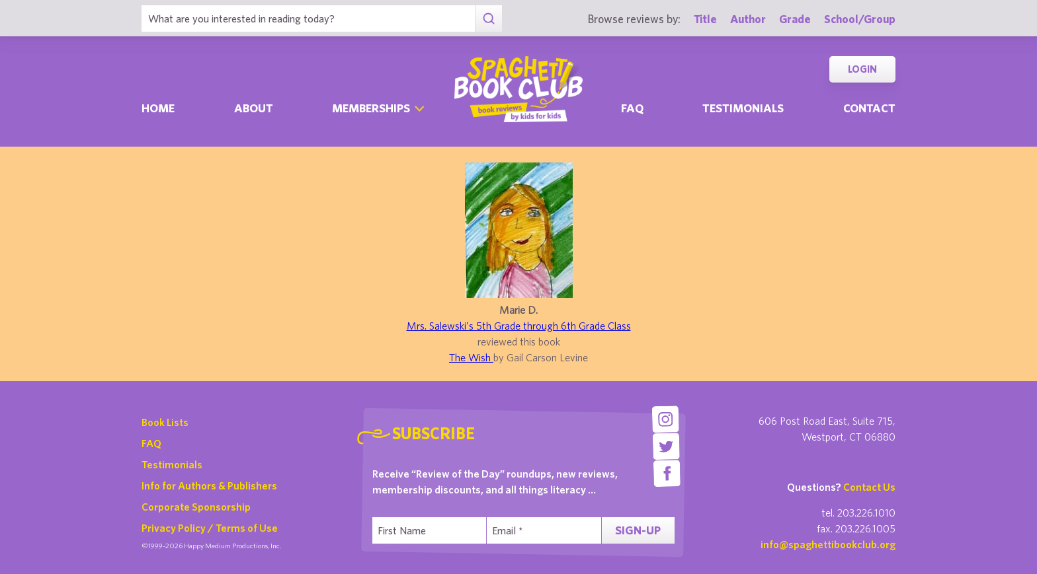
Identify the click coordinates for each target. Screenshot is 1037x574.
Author (748, 19)
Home (158, 108)
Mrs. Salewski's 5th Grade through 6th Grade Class (519, 326)
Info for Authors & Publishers (209, 485)
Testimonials (743, 108)
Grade (795, 19)
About (253, 108)
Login (862, 69)
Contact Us (869, 487)
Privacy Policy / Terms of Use (210, 528)
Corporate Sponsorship (196, 507)
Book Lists (165, 422)
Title (705, 19)
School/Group (859, 19)
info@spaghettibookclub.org (828, 544)
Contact (869, 108)
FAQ (151, 443)
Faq (632, 108)
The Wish (471, 357)
